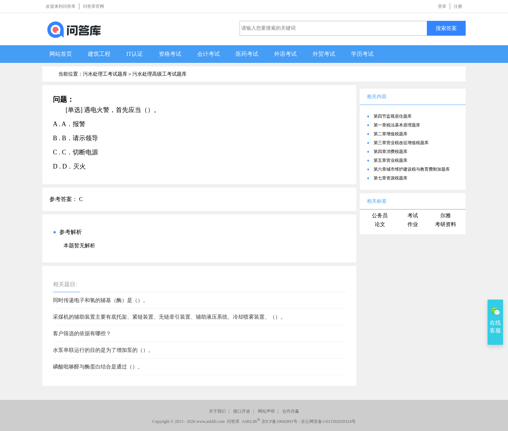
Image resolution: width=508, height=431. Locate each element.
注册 (458, 6)
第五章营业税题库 (390, 160)
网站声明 (266, 411)
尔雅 (445, 215)
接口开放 (241, 411)
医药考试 (247, 54)
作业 (412, 224)
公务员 (380, 215)
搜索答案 (446, 28)
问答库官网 (93, 6)
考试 (412, 215)
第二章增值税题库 (390, 133)
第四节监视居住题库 (393, 116)
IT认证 (134, 54)
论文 (380, 224)
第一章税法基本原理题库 (397, 125)
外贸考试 (324, 54)
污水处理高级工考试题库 (159, 74)
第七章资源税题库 (390, 178)
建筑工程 (99, 54)
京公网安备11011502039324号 (328, 421)
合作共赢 (290, 411)
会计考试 (208, 54)
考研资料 (445, 224)
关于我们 (217, 411)
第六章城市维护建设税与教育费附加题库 (412, 169)
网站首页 (60, 54)
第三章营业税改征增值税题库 (401, 142)
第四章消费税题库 (390, 151)
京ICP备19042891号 (279, 421)
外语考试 (285, 54)
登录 (442, 6)
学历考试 (362, 54)
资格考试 (170, 54)
